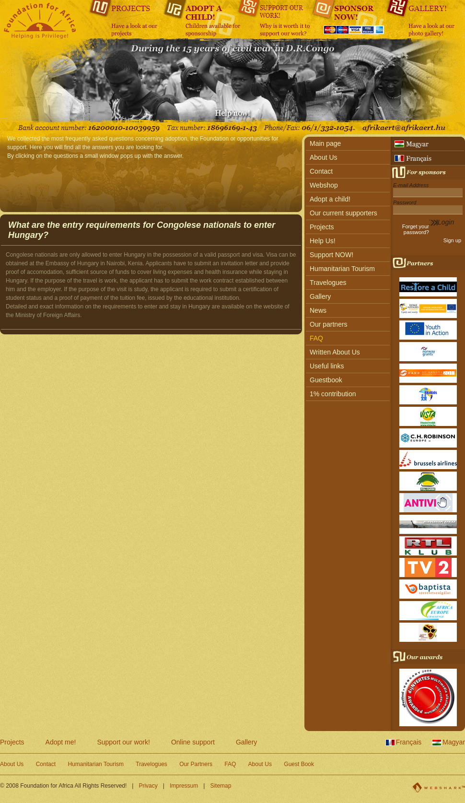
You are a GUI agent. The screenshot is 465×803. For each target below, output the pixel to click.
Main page (325, 143)
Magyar (453, 742)
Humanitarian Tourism (342, 268)
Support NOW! (331, 255)
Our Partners (195, 764)
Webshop (324, 185)
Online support (193, 742)
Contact (321, 171)
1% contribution (333, 394)
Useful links (327, 366)
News (318, 310)
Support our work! (123, 742)
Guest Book (299, 764)
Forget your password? (415, 229)
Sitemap (220, 785)
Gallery (320, 296)
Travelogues (328, 282)
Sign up (452, 240)
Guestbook (326, 380)
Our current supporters (343, 213)
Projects (322, 227)
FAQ (316, 338)
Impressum (184, 785)
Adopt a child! (330, 199)
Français (409, 742)
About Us (323, 157)
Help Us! (323, 241)
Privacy (148, 785)
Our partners (329, 324)
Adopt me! (61, 742)
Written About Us (335, 352)
